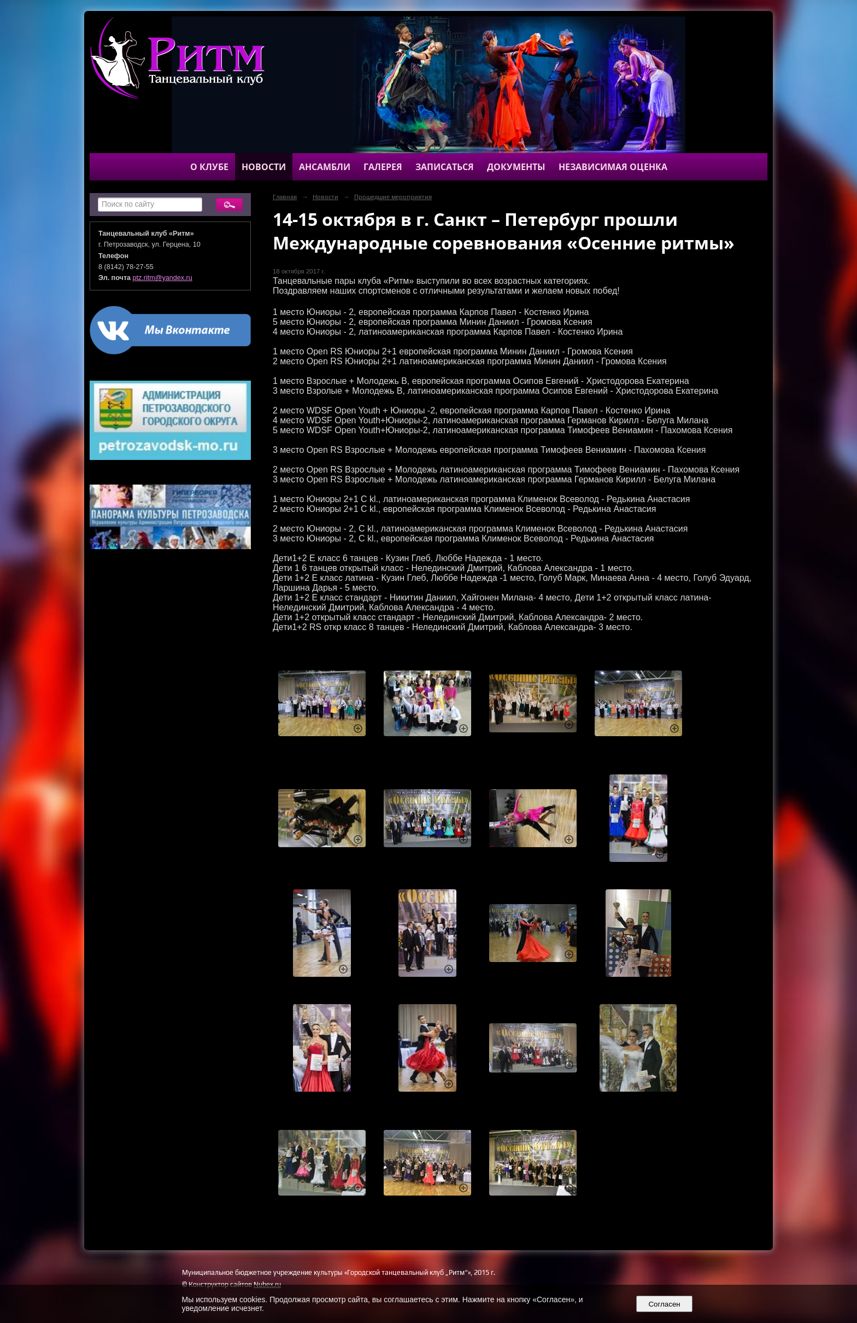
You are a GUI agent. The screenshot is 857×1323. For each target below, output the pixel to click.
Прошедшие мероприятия (393, 197)
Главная (285, 197)
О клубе (209, 167)
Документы (516, 167)
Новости (264, 167)
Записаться (444, 167)
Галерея (382, 167)
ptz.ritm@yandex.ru (162, 278)
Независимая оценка (613, 167)
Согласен (664, 1304)
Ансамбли (324, 167)
